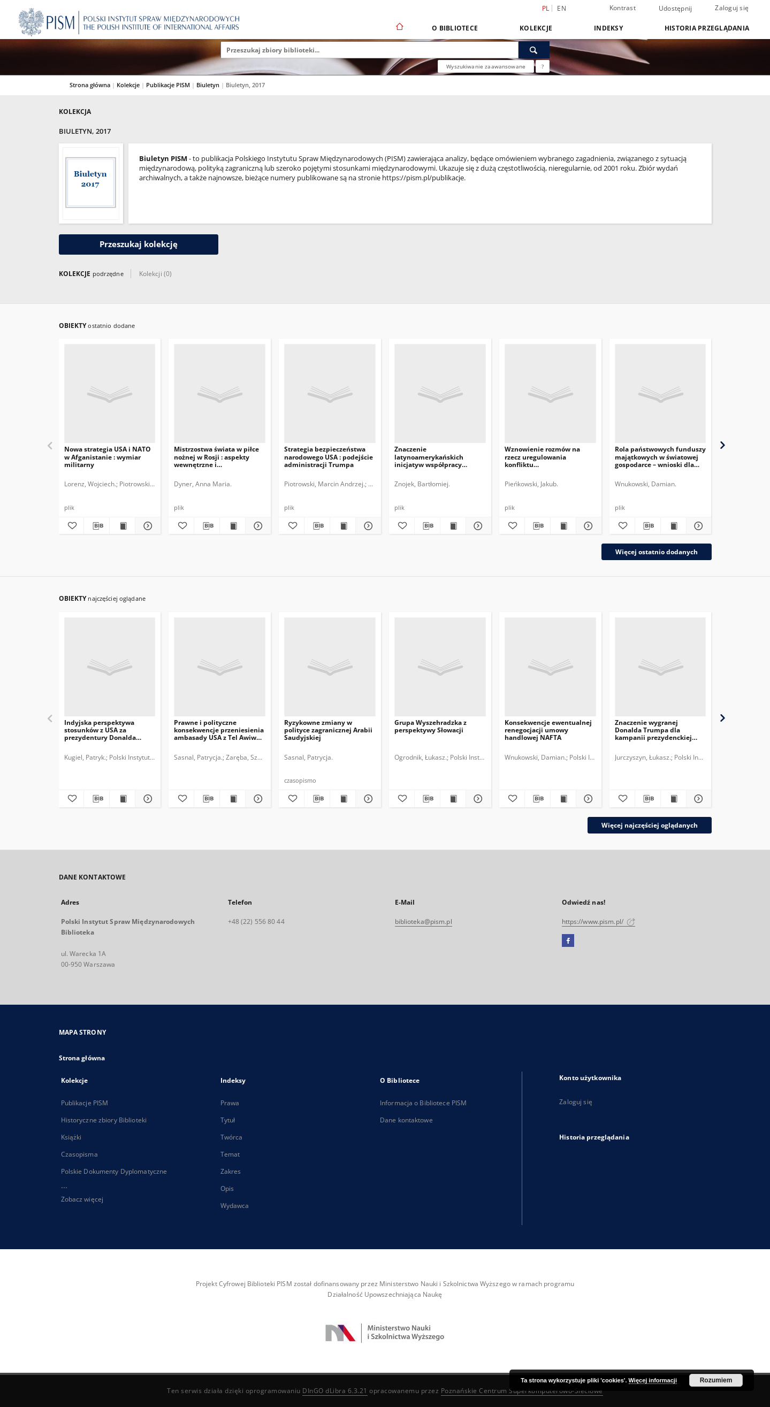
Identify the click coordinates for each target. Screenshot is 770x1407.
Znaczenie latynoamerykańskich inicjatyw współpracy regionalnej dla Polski (428, 457)
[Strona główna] (399, 28)
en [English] (561, 8)
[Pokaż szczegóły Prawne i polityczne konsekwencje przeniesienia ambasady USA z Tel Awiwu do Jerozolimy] (256, 799)
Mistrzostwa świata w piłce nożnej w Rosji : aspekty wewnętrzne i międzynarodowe (216, 457)
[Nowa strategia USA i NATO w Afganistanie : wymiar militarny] (110, 394)
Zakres (230, 1171)
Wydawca (234, 1205)
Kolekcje (536, 28)
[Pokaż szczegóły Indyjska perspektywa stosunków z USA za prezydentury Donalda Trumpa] (146, 799)
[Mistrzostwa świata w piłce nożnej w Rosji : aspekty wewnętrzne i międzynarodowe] (219, 394)
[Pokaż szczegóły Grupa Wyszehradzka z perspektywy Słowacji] (477, 799)
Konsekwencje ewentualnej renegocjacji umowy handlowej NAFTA (548, 730)
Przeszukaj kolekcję (139, 244)
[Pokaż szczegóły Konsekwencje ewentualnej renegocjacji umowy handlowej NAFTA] (587, 799)
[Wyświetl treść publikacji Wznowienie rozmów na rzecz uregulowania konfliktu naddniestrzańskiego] (563, 526)
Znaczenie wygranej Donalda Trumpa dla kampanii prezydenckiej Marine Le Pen (653, 730)
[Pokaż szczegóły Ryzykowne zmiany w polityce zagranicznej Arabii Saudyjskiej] (366, 799)
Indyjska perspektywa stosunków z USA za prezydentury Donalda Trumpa (100, 730)
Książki (71, 1137)
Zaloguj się (732, 7)
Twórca (231, 1137)
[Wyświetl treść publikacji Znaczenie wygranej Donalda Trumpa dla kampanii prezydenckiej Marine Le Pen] (673, 799)
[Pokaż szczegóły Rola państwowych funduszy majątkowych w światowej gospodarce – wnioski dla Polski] (697, 526)
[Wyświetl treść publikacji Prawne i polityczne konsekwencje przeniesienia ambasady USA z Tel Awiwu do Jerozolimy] (232, 799)
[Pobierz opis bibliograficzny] (96, 526)
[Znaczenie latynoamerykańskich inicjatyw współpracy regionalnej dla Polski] (440, 394)
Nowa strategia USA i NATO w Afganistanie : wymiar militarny (107, 457)
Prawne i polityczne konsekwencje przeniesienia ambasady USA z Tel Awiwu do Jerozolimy (219, 730)
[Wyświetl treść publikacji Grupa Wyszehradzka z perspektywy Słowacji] (453, 799)
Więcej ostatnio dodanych (656, 551)
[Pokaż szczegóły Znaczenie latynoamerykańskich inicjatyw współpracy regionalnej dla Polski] (477, 526)
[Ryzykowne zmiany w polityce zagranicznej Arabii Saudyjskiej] (330, 667)
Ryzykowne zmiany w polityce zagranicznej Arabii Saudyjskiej (328, 730)
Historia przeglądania (707, 28)
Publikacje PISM (169, 85)
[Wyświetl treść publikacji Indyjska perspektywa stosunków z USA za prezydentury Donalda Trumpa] (122, 799)
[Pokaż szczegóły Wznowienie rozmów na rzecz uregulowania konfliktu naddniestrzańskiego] (587, 526)
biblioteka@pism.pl (423, 921)
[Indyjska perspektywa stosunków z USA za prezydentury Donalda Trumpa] (110, 667)
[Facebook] (568, 941)
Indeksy (608, 28)
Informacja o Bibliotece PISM (423, 1102)
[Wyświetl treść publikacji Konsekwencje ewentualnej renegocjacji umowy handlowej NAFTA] (563, 799)
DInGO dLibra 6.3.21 (335, 1390)
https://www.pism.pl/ (599, 921)
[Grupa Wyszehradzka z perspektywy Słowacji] (440, 667)
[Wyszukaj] (534, 49)
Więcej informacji (653, 1380)
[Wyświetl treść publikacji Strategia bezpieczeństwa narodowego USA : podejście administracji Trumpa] (342, 526)
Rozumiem (716, 1380)
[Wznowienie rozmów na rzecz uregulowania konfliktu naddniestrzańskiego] (550, 394)
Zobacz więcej (82, 1199)
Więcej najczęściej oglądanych (649, 825)
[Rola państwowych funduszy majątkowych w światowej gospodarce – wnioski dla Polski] (660, 394)
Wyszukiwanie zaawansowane (485, 66)
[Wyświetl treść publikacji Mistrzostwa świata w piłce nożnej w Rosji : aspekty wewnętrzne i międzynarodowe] (232, 526)
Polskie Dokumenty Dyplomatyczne (114, 1171)
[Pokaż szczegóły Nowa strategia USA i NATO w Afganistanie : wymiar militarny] (146, 526)
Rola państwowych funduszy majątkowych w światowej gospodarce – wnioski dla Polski (660, 457)
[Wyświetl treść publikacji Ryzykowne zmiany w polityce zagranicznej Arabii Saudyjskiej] (342, 799)
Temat (230, 1154)
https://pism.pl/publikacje (423, 177)
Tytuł (227, 1120)
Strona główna (90, 85)
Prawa (230, 1102)
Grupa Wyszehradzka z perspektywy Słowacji (430, 726)
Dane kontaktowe (406, 1120)
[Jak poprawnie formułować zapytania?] (543, 66)
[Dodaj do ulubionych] (71, 526)
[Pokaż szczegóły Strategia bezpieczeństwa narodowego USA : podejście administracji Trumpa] (366, 526)
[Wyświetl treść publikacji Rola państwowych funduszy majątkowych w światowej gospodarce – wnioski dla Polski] (673, 526)
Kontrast (622, 7)
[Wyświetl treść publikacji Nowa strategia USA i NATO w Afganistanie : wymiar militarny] (122, 526)
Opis (227, 1188)
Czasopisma (79, 1154)
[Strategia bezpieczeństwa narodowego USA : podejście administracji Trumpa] (330, 394)
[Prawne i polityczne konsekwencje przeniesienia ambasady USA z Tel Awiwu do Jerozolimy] (219, 667)
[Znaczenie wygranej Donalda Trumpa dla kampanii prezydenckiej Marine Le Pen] (660, 667)
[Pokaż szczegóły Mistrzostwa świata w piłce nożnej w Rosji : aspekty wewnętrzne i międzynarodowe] (256, 526)
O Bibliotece (455, 28)
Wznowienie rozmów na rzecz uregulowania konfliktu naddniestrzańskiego (542, 457)
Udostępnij (675, 8)
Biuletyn (208, 85)
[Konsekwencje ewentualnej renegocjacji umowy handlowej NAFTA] (550, 667)
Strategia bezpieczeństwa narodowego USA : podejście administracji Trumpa (328, 457)
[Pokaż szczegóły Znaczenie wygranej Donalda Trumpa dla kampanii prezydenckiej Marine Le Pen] (697, 799)
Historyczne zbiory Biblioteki (104, 1120)
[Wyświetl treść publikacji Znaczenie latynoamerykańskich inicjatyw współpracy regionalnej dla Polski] (453, 526)
